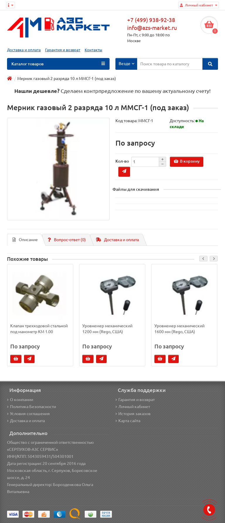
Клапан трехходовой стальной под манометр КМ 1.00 (39, 328)
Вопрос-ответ (67, 239)
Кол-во (122, 161)
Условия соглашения (28, 413)
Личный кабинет (132, 406)
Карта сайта (127, 420)
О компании (20, 399)
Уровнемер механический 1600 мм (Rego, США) (179, 328)
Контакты (93, 50)
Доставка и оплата (24, 50)
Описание (25, 239)
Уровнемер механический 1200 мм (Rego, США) (107, 328)
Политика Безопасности (31, 406)
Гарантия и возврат (62, 50)
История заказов (133, 413)
